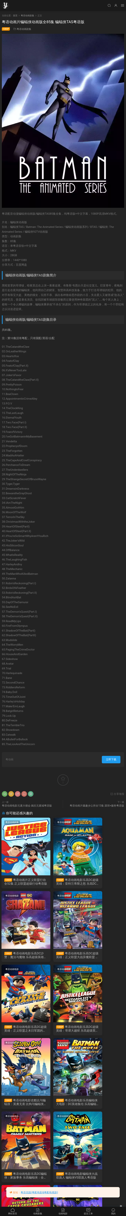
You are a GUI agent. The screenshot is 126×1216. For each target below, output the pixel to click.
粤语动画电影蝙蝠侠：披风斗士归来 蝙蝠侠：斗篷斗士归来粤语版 (63, 1105)
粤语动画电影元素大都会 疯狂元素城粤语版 (27, 805)
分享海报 (117, 793)
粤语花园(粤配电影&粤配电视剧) (39, 1192)
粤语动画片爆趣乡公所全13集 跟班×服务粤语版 (97, 805)
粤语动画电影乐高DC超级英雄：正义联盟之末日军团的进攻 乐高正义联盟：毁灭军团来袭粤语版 (63, 956)
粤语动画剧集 (24, 29)
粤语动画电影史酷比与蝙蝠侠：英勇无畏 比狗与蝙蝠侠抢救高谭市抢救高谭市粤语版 (21, 1030)
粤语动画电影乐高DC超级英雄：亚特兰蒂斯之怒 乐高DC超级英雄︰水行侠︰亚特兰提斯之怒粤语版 (63, 882)
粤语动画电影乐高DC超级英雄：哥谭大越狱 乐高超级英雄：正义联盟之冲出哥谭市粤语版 (105, 956)
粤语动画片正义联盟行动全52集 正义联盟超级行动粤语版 (21, 882)
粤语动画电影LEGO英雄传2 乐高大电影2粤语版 (21, 1179)
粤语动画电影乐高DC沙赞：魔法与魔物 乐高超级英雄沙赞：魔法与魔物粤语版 (105, 882)
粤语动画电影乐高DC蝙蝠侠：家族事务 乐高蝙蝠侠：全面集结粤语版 (105, 1030)
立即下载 (111, 759)
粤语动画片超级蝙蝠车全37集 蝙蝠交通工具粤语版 (105, 1105)
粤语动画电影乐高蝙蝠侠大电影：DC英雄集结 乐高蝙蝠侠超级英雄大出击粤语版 (63, 1030)
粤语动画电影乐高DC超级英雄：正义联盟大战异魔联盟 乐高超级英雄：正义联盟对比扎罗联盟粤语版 (21, 956)
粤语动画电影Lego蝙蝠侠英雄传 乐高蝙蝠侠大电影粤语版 (63, 1179)
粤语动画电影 (54, 822)
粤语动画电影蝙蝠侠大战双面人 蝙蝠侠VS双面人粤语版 (21, 1105)
